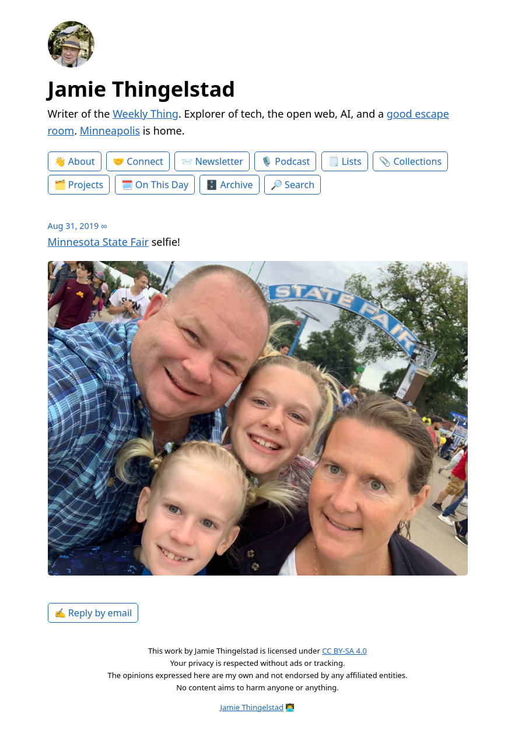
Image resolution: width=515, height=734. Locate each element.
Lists (352, 161)
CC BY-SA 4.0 (344, 650)
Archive (236, 184)
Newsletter (219, 161)
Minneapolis (110, 130)
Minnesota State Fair (98, 242)
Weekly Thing (145, 114)
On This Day (161, 184)
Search (299, 184)
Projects (86, 184)
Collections (417, 161)
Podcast (292, 161)
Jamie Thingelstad (142, 89)
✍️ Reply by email (93, 612)
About (81, 161)
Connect (145, 161)
